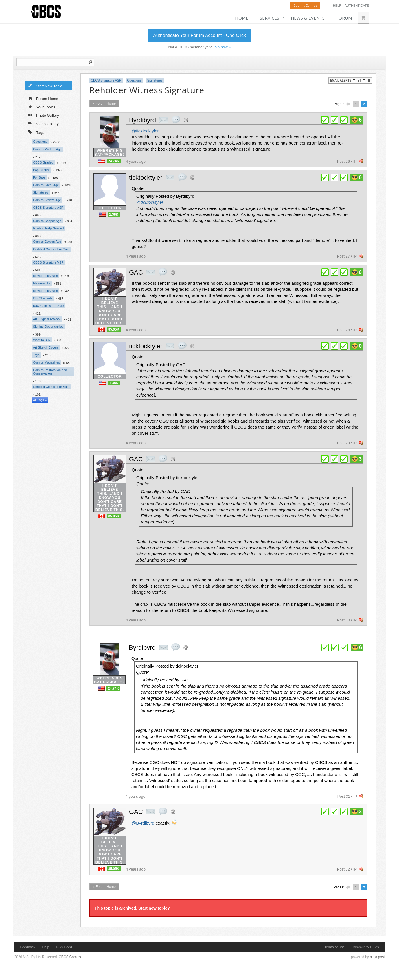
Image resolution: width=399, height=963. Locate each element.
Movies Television (45, 275)
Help (337, 5)
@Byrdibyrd (143, 823)
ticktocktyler (145, 177)
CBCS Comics (70, 957)
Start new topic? (154, 908)
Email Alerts (343, 80)
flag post (361, 161)
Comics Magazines (46, 362)
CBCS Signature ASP (48, 207)
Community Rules (365, 947)
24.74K (113, 161)
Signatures (40, 192)
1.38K (113, 214)
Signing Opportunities (48, 326)
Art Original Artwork (46, 319)
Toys (36, 355)
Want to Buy (41, 340)
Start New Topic (45, 85)
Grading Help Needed (48, 228)
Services (269, 18)
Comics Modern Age (47, 149)
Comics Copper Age (47, 221)
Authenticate (357, 5)
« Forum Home (104, 103)
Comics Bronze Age (47, 200)
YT (362, 80)
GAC (136, 272)
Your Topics (42, 106)
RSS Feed (64, 947)
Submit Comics (305, 5)
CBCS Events (42, 298)
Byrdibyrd (142, 120)
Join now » (222, 47)
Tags (36, 132)
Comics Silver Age (46, 185)
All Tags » (40, 400)
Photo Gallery (43, 115)
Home (241, 18)
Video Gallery (43, 123)
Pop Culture (41, 170)
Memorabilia (41, 283)
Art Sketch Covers (46, 347)
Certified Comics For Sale (51, 249)
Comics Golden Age (47, 241)
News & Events (308, 18)
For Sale (39, 177)
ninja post (377, 957)
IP (355, 161)
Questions (40, 141)
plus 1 (325, 120)
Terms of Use (334, 947)
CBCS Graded (43, 162)
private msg (163, 120)
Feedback (28, 947)
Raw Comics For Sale (48, 306)
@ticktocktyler (145, 130)
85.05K (113, 329)
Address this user (186, 119)
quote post (176, 119)
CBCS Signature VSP (48, 262)
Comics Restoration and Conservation (50, 371)
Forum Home (43, 98)
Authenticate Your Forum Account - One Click (199, 35)
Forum (344, 18)
